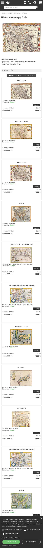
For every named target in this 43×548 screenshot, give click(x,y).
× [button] (41, 518)
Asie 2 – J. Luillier (21, 121)
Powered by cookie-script (9, 545)
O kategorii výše (7, 70)
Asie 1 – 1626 (21, 80)
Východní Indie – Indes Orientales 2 (21, 285)
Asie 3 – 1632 (21, 162)
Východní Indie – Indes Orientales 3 (21, 449)
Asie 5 (21, 490)
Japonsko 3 (21, 408)
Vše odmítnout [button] (31, 541)
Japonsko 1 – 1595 (21, 326)
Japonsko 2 (21, 367)
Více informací (22, 526)
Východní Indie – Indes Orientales (21, 244)
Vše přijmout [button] (11, 542)
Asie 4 (21, 203)
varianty (36, 105)
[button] (21, 537)
